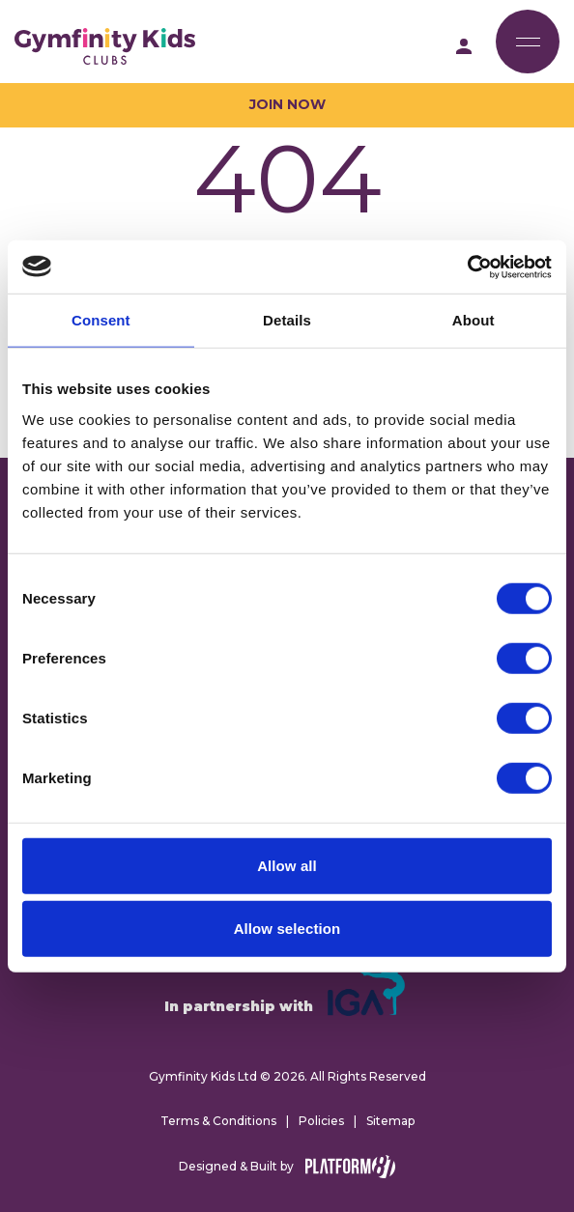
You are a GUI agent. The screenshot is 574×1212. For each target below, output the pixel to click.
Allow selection (287, 928)
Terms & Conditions (218, 1120)
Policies (321, 1120)
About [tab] (473, 320)
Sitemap (390, 1120)
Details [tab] (287, 320)
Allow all (287, 865)
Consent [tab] (101, 320)
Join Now (287, 104)
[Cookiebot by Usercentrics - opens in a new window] (467, 266)
